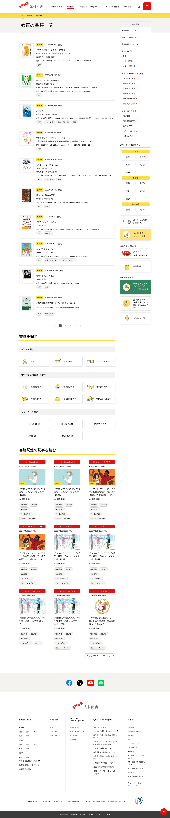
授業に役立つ (74, 727)
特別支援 (48, 233)
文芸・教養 (49, 122)
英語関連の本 (128, 88)
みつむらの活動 (75, 735)
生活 (128, 164)
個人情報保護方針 (74, 801)
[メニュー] (147, 6)
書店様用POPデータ (130, 44)
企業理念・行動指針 (135, 731)
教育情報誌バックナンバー (30, 765)
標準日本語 (49, 314)
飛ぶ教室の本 (128, 121)
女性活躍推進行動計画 (135, 768)
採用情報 (131, 751)
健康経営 (131, 772)
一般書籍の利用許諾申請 (103, 763)
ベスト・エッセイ (130, 131)
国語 (74, 122)
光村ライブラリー (130, 126)
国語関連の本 (128, 78)
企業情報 (127, 7)
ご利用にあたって (33, 801)
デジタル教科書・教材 (28, 761)
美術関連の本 (128, 93)
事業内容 (131, 735)
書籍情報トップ (128, 30)
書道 (46, 206)
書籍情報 (70, 7)
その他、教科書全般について (103, 748)
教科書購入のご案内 (115, 801)
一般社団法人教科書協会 (93, 801)
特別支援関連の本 (130, 103)
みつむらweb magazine (77, 719)
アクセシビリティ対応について (54, 801)
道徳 (128, 172)
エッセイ (38, 643)
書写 (142, 156)
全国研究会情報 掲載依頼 (103, 767)
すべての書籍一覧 (129, 37)
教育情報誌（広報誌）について (104, 752)
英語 (142, 164)
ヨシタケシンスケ (67, 260)
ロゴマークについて (135, 743)
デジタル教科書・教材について (104, 731)
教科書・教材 (56, 7)
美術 (46, 287)
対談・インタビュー (28, 518)
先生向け (34, 505)
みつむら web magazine (88, 7)
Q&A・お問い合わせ (111, 7)
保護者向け (24, 509)
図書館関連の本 (129, 98)
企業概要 (131, 727)
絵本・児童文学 (63, 122)
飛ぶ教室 (127, 116)
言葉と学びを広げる (77, 731)
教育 (39, 65)
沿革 (129, 739)
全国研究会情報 (25, 769)
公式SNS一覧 (132, 747)
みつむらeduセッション (136, 776)
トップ (21, 15)
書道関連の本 (128, 83)
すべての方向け (26, 514)
